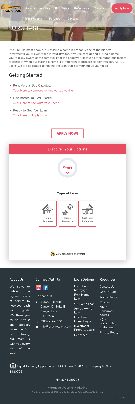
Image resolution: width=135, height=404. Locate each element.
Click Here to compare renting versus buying (43, 90)
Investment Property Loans (84, 328)
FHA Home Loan (81, 296)
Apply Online (109, 297)
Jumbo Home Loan (83, 310)
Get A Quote (108, 292)
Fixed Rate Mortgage (81, 288)
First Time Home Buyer (82, 319)
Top (122, 398)
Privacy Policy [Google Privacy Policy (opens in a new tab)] (77, 392)
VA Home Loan (84, 304)
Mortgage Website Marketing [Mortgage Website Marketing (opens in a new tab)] (67, 388)
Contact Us (107, 287)
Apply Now (122, 8)
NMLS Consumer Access (106, 311)
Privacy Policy (109, 332)
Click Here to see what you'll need (36, 103)
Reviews (105, 302)
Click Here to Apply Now (30, 115)
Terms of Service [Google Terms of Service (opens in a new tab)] (92, 392)
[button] (29, 8)
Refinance (80, 335)
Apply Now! (67, 133)
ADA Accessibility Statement (108, 323)
